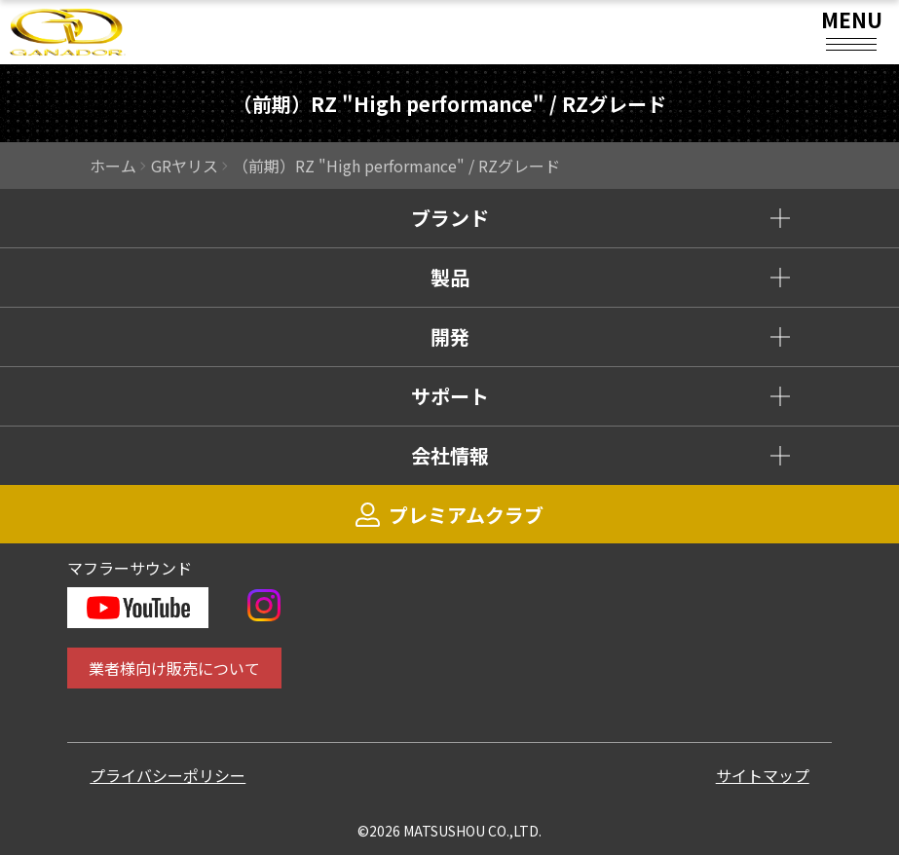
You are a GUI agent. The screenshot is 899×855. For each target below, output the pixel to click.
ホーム (113, 165)
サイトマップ (762, 775)
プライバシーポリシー (167, 775)
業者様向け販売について (174, 668)
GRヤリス (184, 165)
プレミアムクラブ (449, 515)
